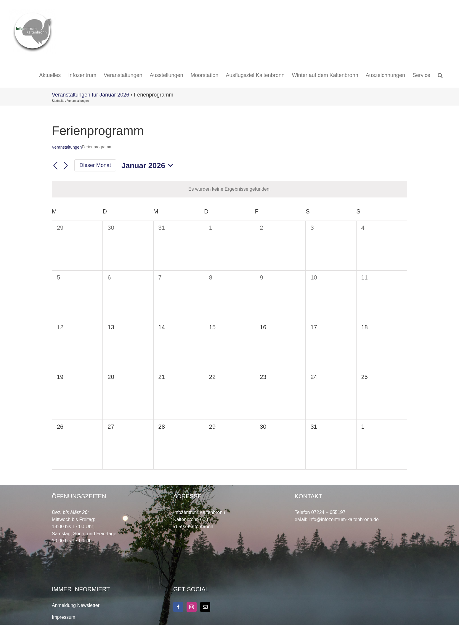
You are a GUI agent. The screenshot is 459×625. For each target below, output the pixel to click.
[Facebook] (178, 607)
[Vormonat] (55, 165)
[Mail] (205, 607)
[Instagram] (192, 607)
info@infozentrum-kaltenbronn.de (344, 519)
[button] (440, 75)
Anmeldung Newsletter (75, 605)
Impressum (63, 617)
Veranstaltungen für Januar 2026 (90, 95)
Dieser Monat (95, 165)
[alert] (229, 189)
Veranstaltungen (67, 147)
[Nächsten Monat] (65, 165)
